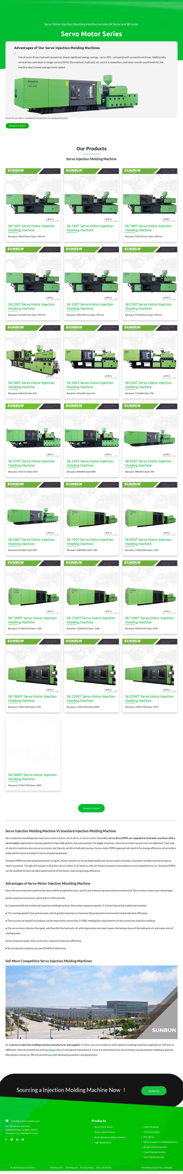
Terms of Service (103, 1167)
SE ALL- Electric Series (104, 1132)
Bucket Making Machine (155, 1147)
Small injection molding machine (109, 1137)
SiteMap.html (56, 1167)
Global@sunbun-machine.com (25, 1121)
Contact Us (163, 19)
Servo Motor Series (103, 1126)
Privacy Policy (87, 1167)
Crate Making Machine (154, 1152)
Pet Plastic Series (152, 1132)
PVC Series (149, 1137)
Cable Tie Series (151, 1126)
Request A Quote (17, 126)
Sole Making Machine (154, 1157)
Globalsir (168, 1167)
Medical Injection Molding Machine (161, 1142)
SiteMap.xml (72, 1167)
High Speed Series (102, 1142)
